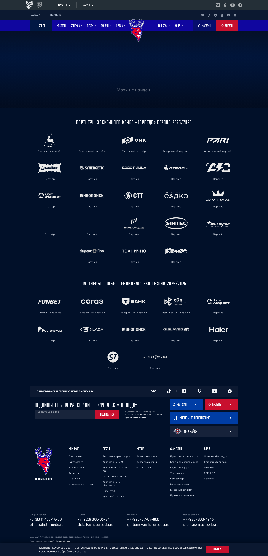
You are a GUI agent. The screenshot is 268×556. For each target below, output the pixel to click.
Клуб (207, 448)
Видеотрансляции (147, 461)
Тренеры (74, 472)
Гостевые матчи (179, 483)
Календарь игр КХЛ (114, 461)
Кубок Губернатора (114, 495)
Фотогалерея (143, 467)
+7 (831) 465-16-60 (46, 519)
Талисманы (177, 472)
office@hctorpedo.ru (47, 524)
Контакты (209, 478)
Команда (74, 448)
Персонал (74, 478)
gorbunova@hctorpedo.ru (148, 524)
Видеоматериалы (146, 455)
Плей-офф (109, 490)
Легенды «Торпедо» (215, 461)
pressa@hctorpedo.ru (200, 524)
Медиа (140, 448)
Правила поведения (182, 494)
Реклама (209, 467)
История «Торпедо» (215, 455)
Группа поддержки (181, 467)
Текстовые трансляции (116, 455)
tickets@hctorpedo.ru (96, 524)
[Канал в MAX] (235, 15)
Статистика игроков (115, 475)
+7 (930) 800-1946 (198, 519)
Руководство (76, 461)
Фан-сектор (177, 478)
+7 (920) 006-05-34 (94, 519)
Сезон (106, 448)
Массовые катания (181, 489)
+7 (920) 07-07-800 (143, 519)
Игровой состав (78, 467)
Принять (217, 549)
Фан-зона (176, 448)
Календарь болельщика (184, 461)
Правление (75, 455)
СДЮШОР (209, 472)
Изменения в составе (81, 483)
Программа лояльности (184, 455)
